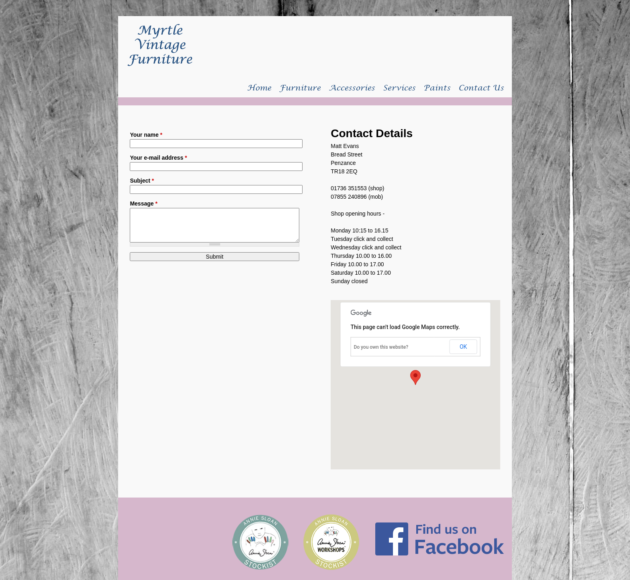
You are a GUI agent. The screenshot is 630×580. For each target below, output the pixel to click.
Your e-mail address (158, 157)
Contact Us (481, 88)
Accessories (352, 88)
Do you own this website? (381, 347)
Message (144, 203)
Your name (146, 135)
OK (463, 346)
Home (259, 88)
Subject (142, 180)
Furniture (300, 88)
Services (399, 88)
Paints (436, 88)
